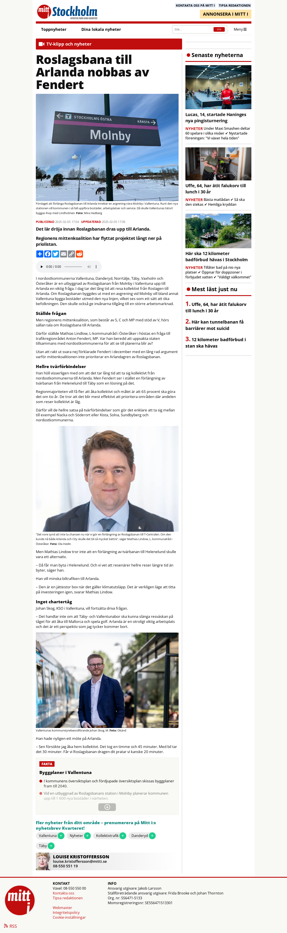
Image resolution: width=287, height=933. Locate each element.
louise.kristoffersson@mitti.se (80, 861)
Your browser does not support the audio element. (69, 267)
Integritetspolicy (66, 912)
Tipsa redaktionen (68, 898)
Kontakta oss (63, 893)
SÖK (219, 29)
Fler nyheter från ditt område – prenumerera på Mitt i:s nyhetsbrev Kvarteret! (96, 825)
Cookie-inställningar (69, 917)
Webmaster (62, 907)
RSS (10, 926)
